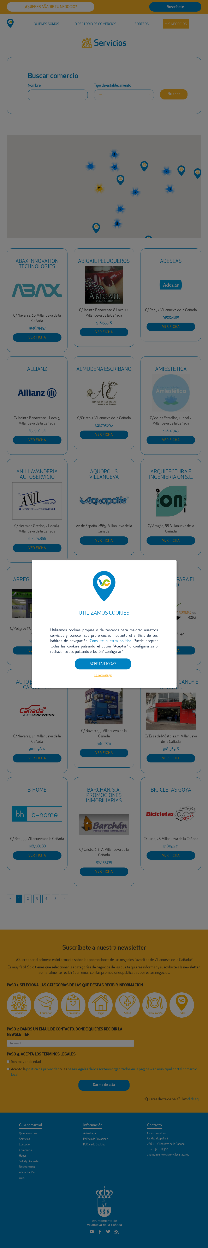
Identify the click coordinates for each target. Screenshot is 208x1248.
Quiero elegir (103, 675)
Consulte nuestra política (110, 641)
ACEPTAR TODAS (103, 664)
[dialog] (104, 624)
